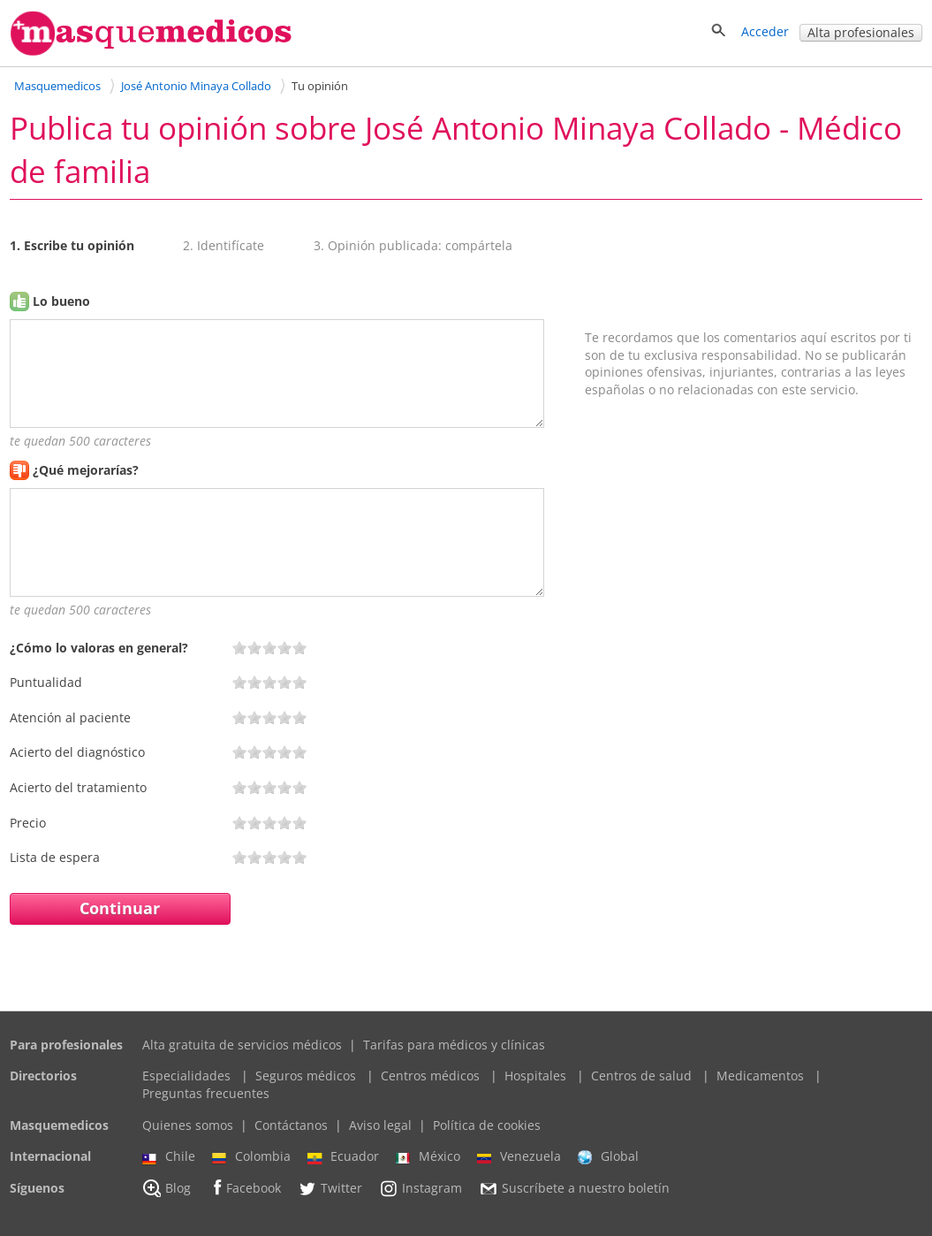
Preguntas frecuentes (205, 1093)
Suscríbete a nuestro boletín (574, 1188)
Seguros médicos (305, 1075)
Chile (168, 1156)
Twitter (330, 1188)
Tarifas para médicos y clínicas (454, 1044)
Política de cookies (487, 1125)
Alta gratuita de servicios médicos (242, 1044)
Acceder (765, 31)
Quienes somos (187, 1125)
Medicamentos (760, 1075)
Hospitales (535, 1075)
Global (608, 1156)
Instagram (420, 1188)
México (428, 1156)
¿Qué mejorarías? (86, 470)
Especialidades (186, 1075)
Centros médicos (430, 1075)
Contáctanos (291, 1125)
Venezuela (519, 1156)
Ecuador (343, 1156)
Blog (166, 1188)
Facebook (244, 1187)
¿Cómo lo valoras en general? (99, 647)
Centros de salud (641, 1075)
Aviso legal (380, 1125)
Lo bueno (61, 301)
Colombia (251, 1156)
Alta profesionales (860, 32)
